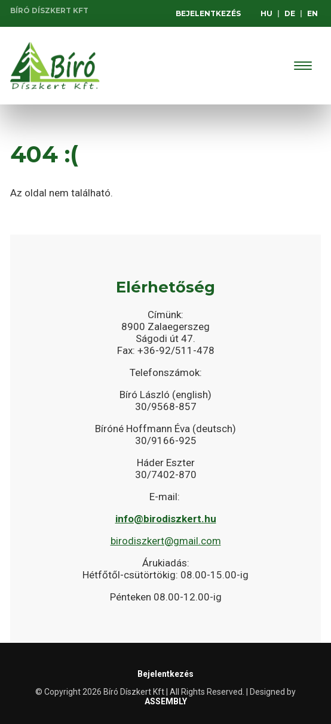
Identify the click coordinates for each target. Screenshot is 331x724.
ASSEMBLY (166, 701)
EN (312, 13)
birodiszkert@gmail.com (166, 541)
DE (289, 13)
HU (266, 13)
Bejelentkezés (208, 13)
